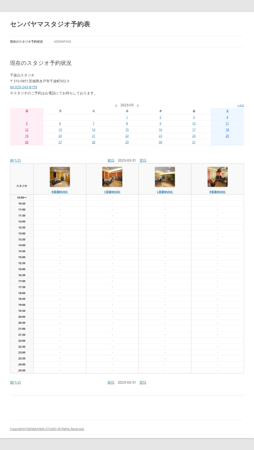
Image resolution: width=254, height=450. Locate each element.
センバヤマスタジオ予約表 (50, 23)
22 (127, 136)
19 (26, 136)
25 (227, 136)
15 (127, 129)
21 (93, 136)
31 (194, 142)
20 (60, 136)
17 (194, 129)
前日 (111, 160)
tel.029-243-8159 (23, 87)
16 (160, 129)
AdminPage (62, 41)
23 (160, 136)
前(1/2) (15, 160)
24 (194, 136)
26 (26, 142)
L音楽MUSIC (165, 192)
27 (60, 142)
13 (60, 129)
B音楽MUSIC (60, 192)
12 (26, 129)
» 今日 (240, 105)
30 (160, 142)
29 (127, 142)
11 (227, 123)
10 (194, 123)
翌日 (142, 160)
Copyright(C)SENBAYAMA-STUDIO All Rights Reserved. (47, 429)
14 (93, 129)
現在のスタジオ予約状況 (26, 41)
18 (227, 129)
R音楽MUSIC (218, 192)
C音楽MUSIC (112, 192)
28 (93, 142)
